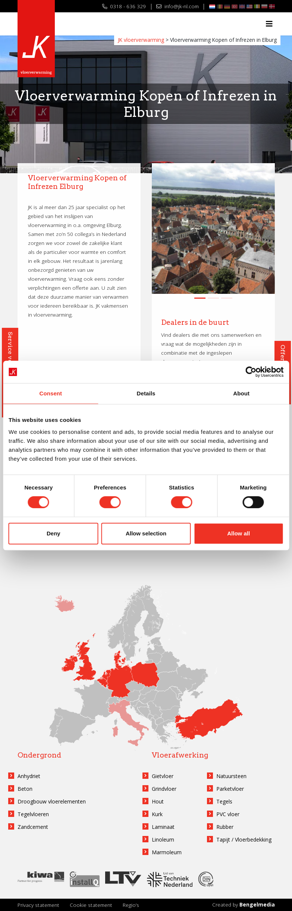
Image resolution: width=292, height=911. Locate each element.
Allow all (238, 533)
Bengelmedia (257, 904)
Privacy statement (38, 904)
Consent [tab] (50, 393)
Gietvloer (162, 776)
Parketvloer (230, 788)
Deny (53, 533)
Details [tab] (146, 393)
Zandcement (33, 826)
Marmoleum (167, 852)
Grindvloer (164, 788)
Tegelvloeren (33, 814)
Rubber (224, 826)
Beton (25, 788)
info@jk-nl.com (177, 6)
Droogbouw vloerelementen (52, 801)
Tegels (224, 801)
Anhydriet (29, 776)
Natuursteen (231, 776)
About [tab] (241, 393)
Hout (158, 801)
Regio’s (131, 904)
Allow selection (146, 533)
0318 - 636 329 (124, 6)
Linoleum (163, 839)
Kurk (157, 814)
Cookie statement (91, 904)
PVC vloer (227, 814)
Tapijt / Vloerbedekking (243, 839)
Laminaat (163, 826)
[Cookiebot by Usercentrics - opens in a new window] (250, 371)
